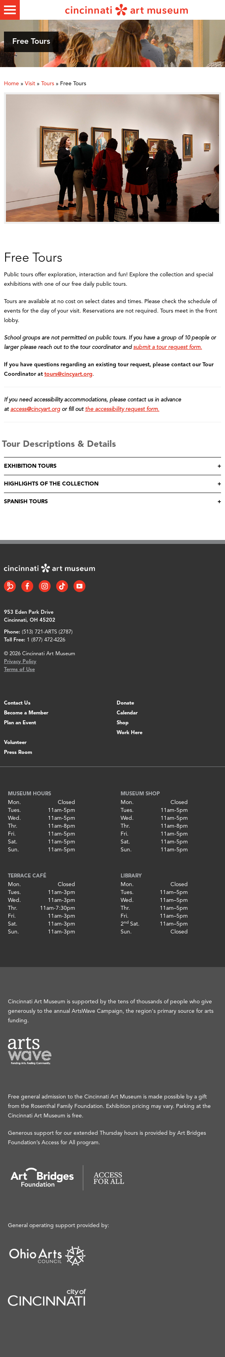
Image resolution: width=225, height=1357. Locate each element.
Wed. (14, 818)
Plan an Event (20, 722)
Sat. (12, 842)
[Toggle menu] (10, 10)
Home (11, 83)
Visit (30, 83)
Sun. (13, 850)
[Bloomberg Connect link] (10, 586)
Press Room (18, 752)
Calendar (127, 713)
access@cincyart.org (35, 409)
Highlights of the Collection (51, 484)
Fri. (12, 834)
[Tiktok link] (62, 586)
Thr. (12, 826)
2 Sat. (130, 924)
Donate (125, 703)
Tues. (14, 810)
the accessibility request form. (122, 409)
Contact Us (17, 703)
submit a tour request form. (167, 347)
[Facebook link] (27, 586)
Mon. (14, 802)
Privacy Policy (20, 661)
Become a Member (26, 713)
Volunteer (15, 742)
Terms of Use (19, 669)
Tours (47, 83)
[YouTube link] (79, 586)
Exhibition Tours (30, 466)
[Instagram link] (45, 586)
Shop (123, 722)
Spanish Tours (26, 501)
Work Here (129, 732)
